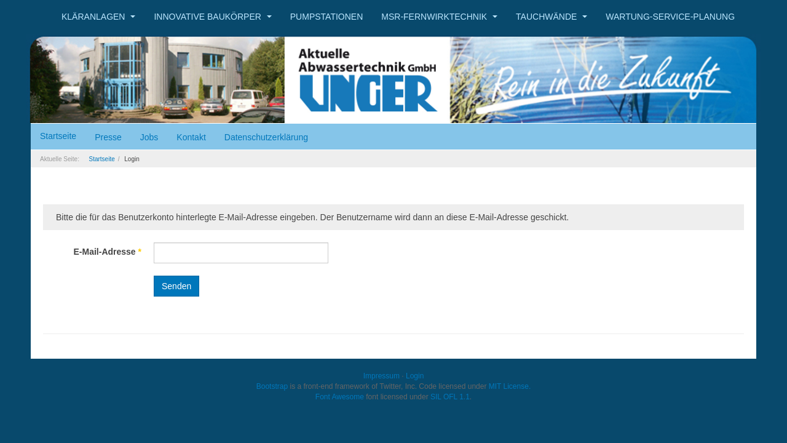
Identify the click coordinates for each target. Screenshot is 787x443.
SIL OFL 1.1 (450, 397)
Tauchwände (551, 17)
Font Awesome (339, 397)
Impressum (381, 376)
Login (415, 376)
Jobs (149, 137)
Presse (108, 137)
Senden (176, 286)
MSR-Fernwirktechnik (439, 17)
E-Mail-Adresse (108, 252)
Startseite (58, 136)
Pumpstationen (326, 17)
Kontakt (190, 137)
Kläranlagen (98, 17)
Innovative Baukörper (212, 17)
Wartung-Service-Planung (670, 17)
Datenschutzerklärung (266, 137)
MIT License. (510, 386)
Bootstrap (272, 386)
